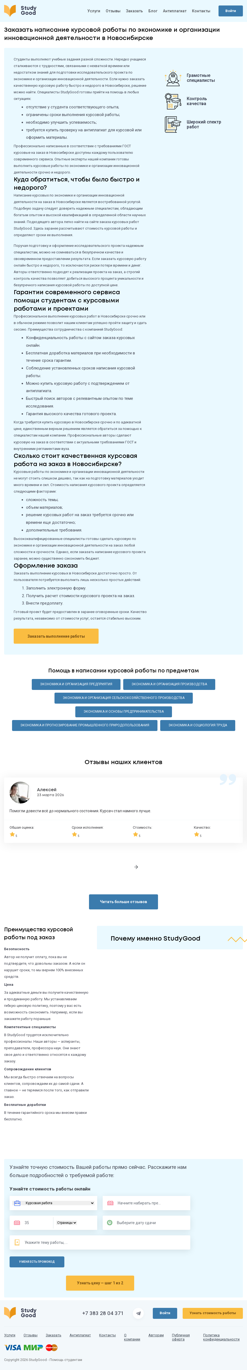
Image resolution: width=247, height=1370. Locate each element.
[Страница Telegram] (138, 1313)
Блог (152, 11)
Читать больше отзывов (123, 902)
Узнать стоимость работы (212, 1313)
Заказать (134, 11)
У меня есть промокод (37, 1261)
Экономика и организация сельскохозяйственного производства (124, 698)
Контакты (201, 11)
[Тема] (46, 1242)
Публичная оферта (181, 1337)
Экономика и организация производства (169, 684)
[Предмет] (133, 1203)
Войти (230, 11)
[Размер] (35, 1223)
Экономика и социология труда (197, 725)
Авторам (156, 1335)
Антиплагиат (174, 11)
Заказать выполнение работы (56, 636)
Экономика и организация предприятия (76, 684)
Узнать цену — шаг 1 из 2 (100, 1283)
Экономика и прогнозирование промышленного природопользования (84, 725)
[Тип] (66, 1223)
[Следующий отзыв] (136, 867)
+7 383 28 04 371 (103, 1313)
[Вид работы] (53, 1203)
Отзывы (113, 11)
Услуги (93, 11)
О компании (132, 1337)
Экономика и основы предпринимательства (124, 711)
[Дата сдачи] (138, 1223)
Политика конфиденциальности (221, 1337)
